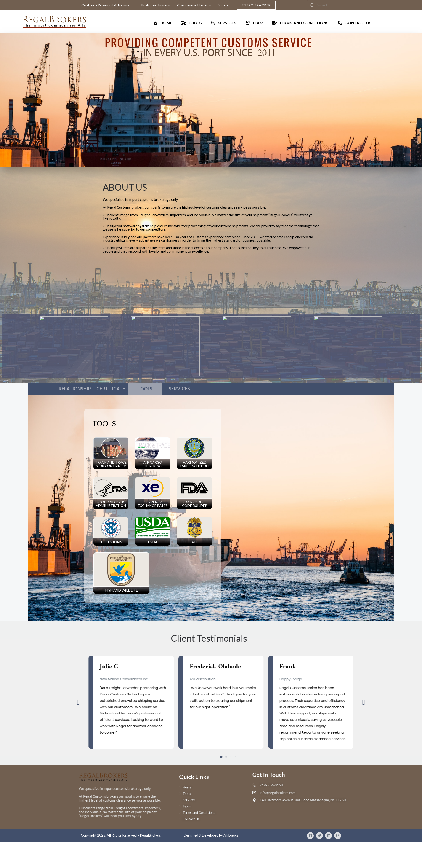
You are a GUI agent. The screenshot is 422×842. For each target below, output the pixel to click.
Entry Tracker (256, 5)
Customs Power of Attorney (108, 5)
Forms (226, 5)
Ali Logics (230, 835)
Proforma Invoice (155, 5)
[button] (334, 702)
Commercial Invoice (194, 5)
